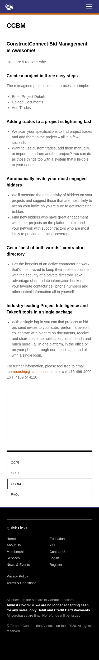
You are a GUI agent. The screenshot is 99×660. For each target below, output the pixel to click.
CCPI (15, 463)
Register (56, 565)
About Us (14, 545)
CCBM (16, 484)
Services (13, 558)
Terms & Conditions (21, 583)
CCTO (16, 473)
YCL (53, 545)
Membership (16, 552)
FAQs (15, 495)
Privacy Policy (17, 576)
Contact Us (58, 552)
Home (11, 539)
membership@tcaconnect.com (31, 372)
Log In (54, 558)
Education (57, 539)
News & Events (18, 565)
